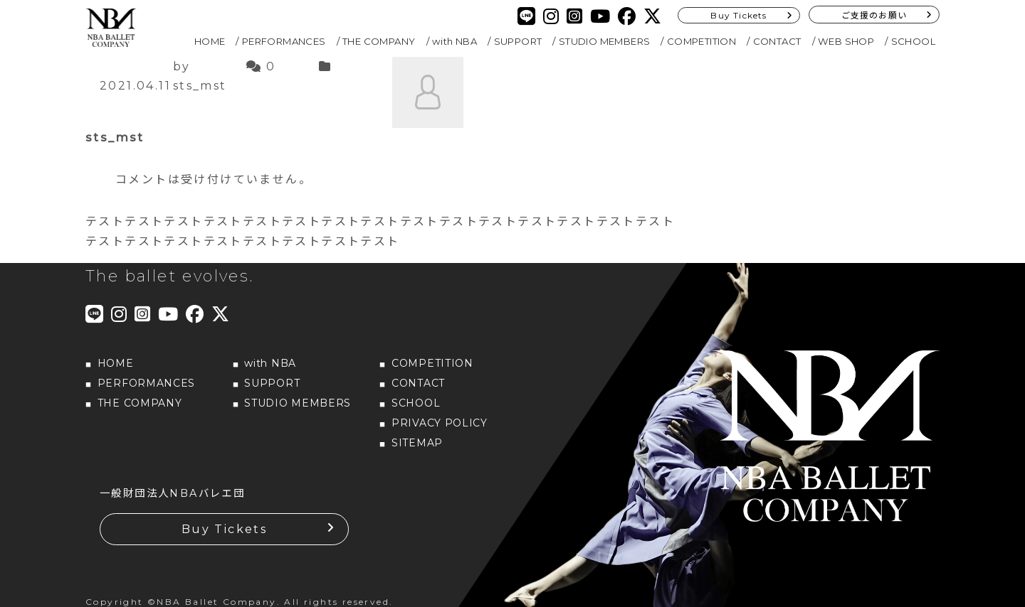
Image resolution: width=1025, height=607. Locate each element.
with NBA (454, 41)
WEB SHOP (846, 41)
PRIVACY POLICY (439, 423)
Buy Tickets (738, 15)
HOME (210, 41)
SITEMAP (417, 442)
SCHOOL (913, 41)
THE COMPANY (378, 41)
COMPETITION (701, 41)
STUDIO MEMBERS (605, 41)
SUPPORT (518, 41)
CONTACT (777, 41)
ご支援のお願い (874, 15)
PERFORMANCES (284, 41)
